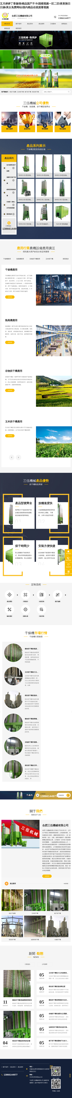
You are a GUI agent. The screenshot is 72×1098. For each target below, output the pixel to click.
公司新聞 (44, 964)
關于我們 (5, 1067)
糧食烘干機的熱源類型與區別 (34, 649)
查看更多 (66, 259)
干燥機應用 (7, 259)
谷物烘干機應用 (35, 259)
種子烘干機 (28, 92)
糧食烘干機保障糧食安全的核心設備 (37, 719)
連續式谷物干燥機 (11, 180)
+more (10, 297)
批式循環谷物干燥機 (11, 168)
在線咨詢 (61, 795)
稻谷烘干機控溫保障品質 (33, 695)
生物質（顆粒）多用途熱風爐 (11, 205)
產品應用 (20, 1067)
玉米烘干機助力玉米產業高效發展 (36, 672)
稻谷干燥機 (13, 92)
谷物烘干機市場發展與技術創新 (35, 742)
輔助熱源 (9, 214)
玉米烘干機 (20, 92)
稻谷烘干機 (35, 92)
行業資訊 (27, 964)
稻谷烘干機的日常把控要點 (34, 765)
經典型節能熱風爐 (11, 192)
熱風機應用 (20, 259)
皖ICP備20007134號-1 (41, 1082)
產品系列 (13, 1067)
